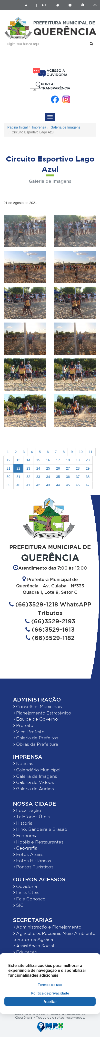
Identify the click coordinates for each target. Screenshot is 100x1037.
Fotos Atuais (28, 854)
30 (8, 477)
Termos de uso (50, 985)
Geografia (25, 847)
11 (91, 452)
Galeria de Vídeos (33, 782)
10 (81, 452)
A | (31, 5)
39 (8, 485)
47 (88, 485)
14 (28, 460)
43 (48, 485)
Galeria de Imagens (65, 127)
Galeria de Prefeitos (35, 737)
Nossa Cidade (34, 803)
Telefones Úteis (31, 816)
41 (28, 485)
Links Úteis (26, 892)
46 (78, 485)
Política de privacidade (50, 993)
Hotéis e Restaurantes (38, 841)
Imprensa (39, 127)
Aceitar (50, 1001)
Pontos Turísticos (33, 866)
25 (48, 468)
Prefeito (23, 725)
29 (88, 468)
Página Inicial (17, 127)
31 (18, 477)
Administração (37, 699)
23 (28, 468)
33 (38, 477)
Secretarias (32, 920)
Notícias (23, 763)
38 (88, 477)
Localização (27, 810)
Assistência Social (33, 945)
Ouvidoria (25, 886)
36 (68, 477)
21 (8, 468)
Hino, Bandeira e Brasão (40, 829)
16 (48, 460)
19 (78, 460)
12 (8, 460)
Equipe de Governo (35, 718)
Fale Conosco (29, 898)
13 (18, 460)
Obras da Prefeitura (35, 744)
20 (88, 460)
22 (18, 468)
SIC (18, 905)
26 (58, 468)
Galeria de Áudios (33, 788)
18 (68, 460)
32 (28, 477)
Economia (25, 835)
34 (48, 477)
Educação (25, 952)
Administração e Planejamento (47, 926)
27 (68, 468)
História (22, 823)
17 (58, 460)
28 (78, 468)
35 (58, 477)
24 (38, 468)
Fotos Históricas (32, 860)
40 (18, 485)
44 (58, 485)
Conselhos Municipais (37, 706)
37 (78, 477)
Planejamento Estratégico (42, 712)
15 (38, 460)
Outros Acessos (39, 879)
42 (38, 485)
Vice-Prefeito (29, 731)
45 (68, 485)
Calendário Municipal (36, 769)
